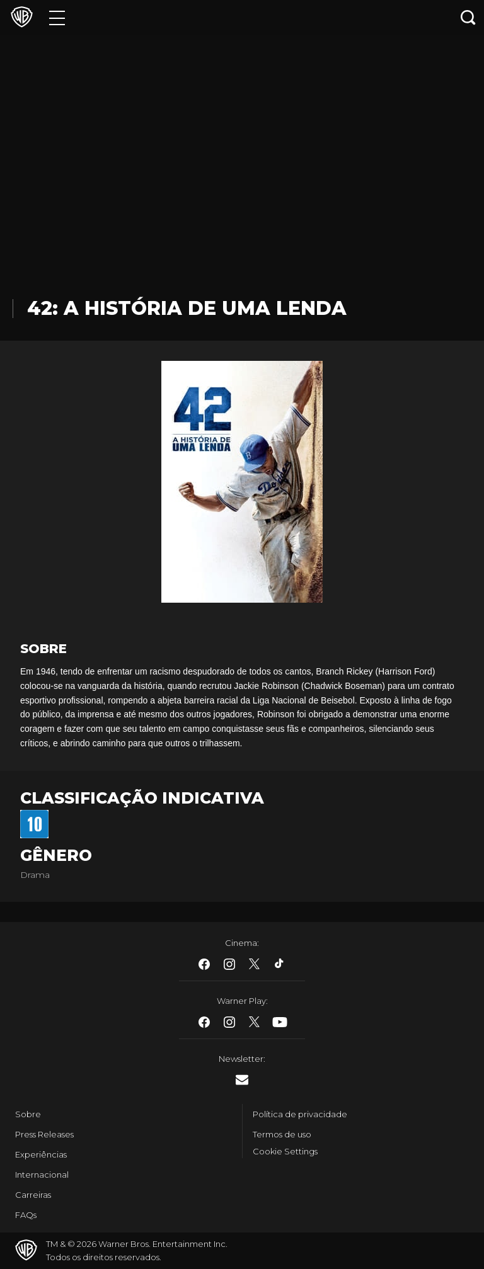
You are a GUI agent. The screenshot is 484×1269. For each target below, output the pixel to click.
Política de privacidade (300, 1114)
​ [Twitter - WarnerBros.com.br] (254, 964)
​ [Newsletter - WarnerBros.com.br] (242, 1080)
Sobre (28, 1114)
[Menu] (57, 17)
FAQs (26, 1215)
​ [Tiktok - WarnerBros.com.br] (279, 964)
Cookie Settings (285, 1151)
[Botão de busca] (468, 17)
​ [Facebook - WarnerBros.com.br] (204, 964)
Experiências (41, 1154)
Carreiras (33, 1195)
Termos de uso (282, 1134)
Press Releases (44, 1134)
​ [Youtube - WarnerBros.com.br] (279, 1022)
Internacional (42, 1174)
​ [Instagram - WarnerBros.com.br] (229, 964)
